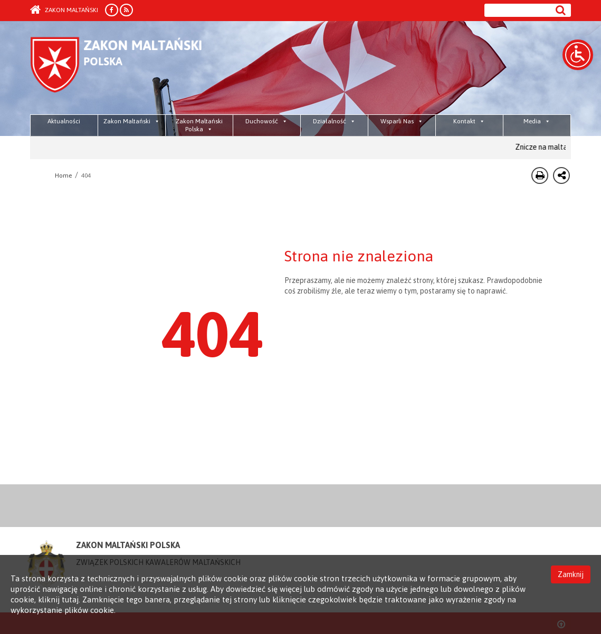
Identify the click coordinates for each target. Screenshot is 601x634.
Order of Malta (128, 68)
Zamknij (571, 574)
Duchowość (266, 121)
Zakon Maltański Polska (199, 125)
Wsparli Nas (401, 121)
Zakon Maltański (64, 10)
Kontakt (469, 121)
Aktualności (63, 121)
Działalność (334, 121)
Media (536, 121)
